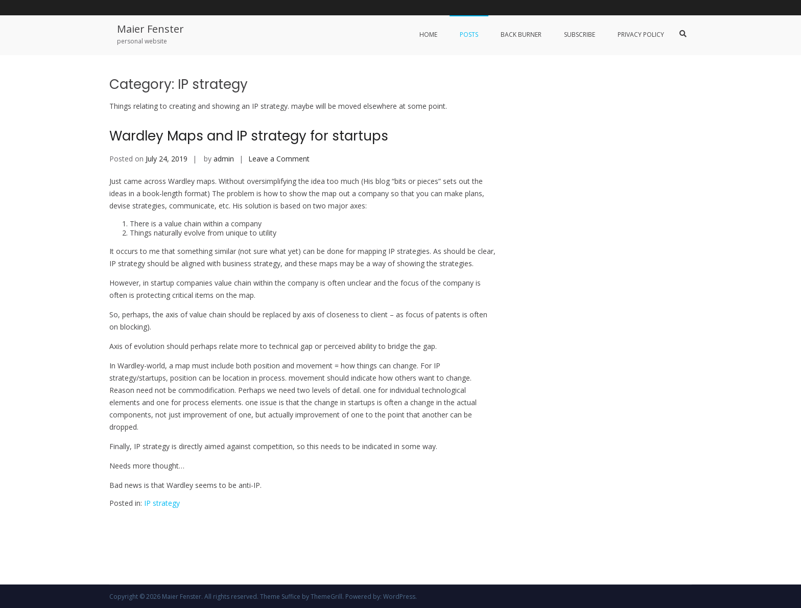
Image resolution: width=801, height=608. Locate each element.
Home (428, 34)
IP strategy (162, 503)
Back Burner (521, 34)
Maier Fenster (150, 29)
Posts (469, 34)
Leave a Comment (279, 158)
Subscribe (579, 34)
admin (224, 158)
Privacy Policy (641, 34)
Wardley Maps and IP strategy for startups (248, 136)
